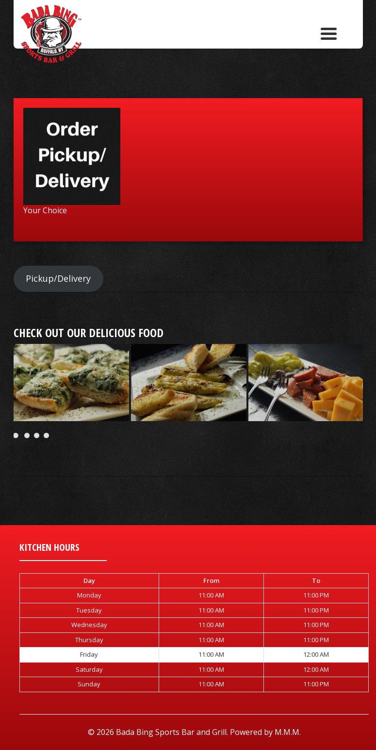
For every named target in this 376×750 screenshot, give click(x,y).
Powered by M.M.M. (265, 732)
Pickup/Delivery (58, 278)
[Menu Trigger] (328, 32)
